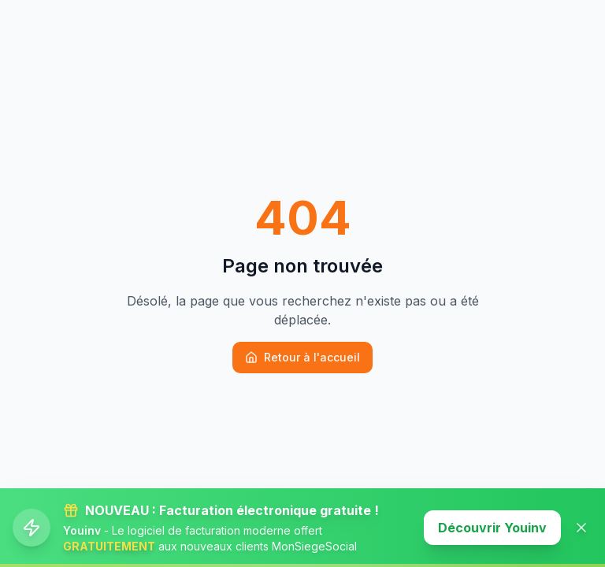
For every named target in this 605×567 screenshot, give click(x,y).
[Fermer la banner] (581, 528)
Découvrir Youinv (492, 528)
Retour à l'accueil (302, 357)
